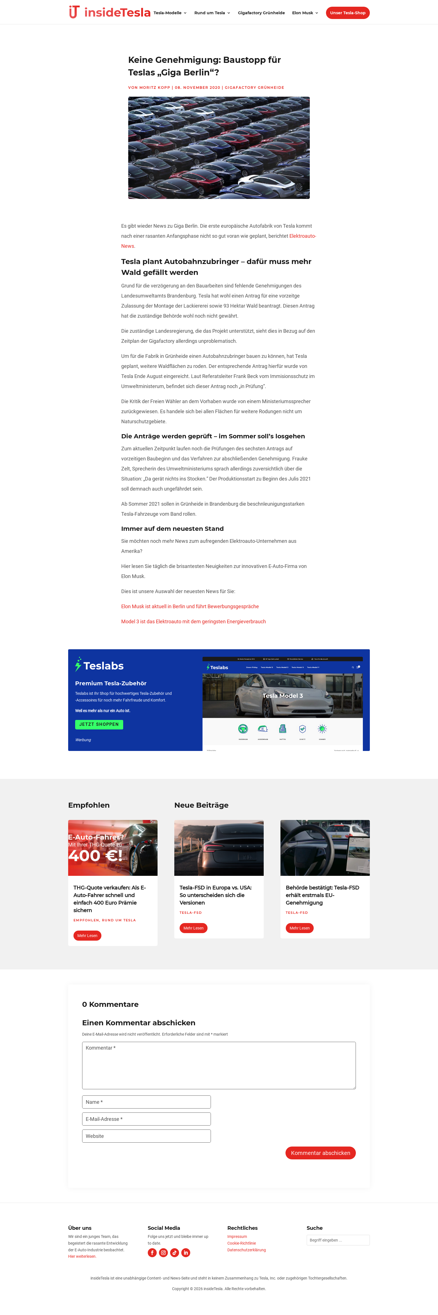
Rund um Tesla (209, 13)
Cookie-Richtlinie (241, 1243)
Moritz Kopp (154, 87)
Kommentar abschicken (320, 1153)
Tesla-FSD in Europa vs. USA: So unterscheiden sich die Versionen (215, 895)
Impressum (237, 1236)
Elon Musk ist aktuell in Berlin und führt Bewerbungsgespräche (190, 606)
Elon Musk (302, 13)
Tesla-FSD (191, 913)
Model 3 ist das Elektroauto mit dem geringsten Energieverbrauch (193, 621)
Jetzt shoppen (99, 724)
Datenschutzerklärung (246, 1250)
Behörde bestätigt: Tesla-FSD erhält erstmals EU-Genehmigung (322, 895)
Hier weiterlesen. (82, 1256)
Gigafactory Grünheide (261, 13)
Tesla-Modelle (168, 13)
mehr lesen (87, 935)
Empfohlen (86, 920)
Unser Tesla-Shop (348, 12)
